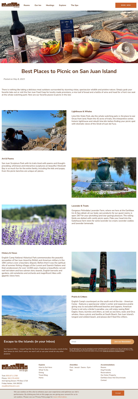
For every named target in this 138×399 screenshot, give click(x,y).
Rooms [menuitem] (27, 5)
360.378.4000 (13, 378)
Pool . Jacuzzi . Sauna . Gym (80, 367)
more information (60, 397)
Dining (41, 372)
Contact (104, 380)
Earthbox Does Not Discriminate (113, 378)
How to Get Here (45, 367)
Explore (42, 365)
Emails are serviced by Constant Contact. (114, 351)
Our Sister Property (108, 375)
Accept (118, 393)
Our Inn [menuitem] (38, 5)
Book (126, 6)
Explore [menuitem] (62, 5)
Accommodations (108, 365)
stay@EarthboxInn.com (11, 386)
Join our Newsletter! (122, 342)
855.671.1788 (12, 375)
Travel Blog (43, 375)
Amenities (74, 365)
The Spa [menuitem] (74, 5)
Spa (71, 370)
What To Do (43, 370)
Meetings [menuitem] (50, 5)
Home (41, 378)
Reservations (106, 372)
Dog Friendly (106, 370)
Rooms (103, 367)
